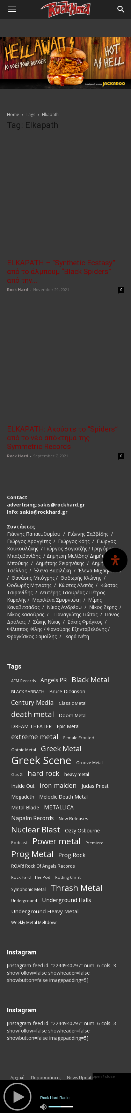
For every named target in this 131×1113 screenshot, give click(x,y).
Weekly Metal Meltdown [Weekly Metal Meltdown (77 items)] (34, 922)
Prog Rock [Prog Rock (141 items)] (72, 855)
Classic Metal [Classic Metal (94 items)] (73, 703)
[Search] (121, 9)
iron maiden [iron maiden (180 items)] (58, 785)
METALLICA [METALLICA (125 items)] (59, 807)
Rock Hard (17, 289)
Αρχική (17, 1078)
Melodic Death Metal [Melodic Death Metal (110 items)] (63, 796)
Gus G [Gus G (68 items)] (17, 774)
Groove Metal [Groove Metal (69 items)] (89, 762)
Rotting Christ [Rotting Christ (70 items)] (68, 877)
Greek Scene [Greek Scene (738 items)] (41, 760)
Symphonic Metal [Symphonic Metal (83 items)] (28, 889)
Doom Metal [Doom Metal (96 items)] (73, 715)
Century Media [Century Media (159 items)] (32, 702)
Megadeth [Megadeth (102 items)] (22, 796)
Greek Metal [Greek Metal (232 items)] (61, 748)
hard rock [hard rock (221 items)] (43, 773)
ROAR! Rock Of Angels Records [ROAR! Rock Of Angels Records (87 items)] (43, 866)
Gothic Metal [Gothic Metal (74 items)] (23, 749)
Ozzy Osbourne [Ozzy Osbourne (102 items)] (82, 830)
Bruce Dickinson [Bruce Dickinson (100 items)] (67, 691)
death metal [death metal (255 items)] (32, 714)
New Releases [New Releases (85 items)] (73, 819)
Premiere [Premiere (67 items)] (94, 842)
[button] (12, 9)
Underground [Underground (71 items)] (24, 900)
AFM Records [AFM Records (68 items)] (23, 680)
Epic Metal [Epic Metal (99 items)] (68, 726)
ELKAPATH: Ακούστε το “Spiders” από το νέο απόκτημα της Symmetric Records (62, 438)
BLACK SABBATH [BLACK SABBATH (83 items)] (27, 692)
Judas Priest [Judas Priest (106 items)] (95, 786)
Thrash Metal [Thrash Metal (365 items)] (76, 888)
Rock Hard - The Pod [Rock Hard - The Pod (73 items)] (30, 877)
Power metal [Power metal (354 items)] (56, 841)
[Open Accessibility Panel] (115, 560)
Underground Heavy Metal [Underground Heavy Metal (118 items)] (45, 911)
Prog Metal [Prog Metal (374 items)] (32, 853)
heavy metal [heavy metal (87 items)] (76, 774)
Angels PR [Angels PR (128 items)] (54, 680)
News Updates (81, 1078)
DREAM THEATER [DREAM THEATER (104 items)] (31, 726)
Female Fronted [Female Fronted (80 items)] (78, 738)
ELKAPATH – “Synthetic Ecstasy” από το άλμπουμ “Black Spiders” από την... (61, 271)
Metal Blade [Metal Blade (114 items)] (25, 807)
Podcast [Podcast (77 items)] (19, 842)
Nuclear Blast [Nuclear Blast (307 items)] (35, 829)
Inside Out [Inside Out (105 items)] (23, 786)
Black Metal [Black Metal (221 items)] (90, 679)
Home (13, 114)
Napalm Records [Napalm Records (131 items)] (32, 818)
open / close (104, 1076)
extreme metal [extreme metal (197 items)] (34, 737)
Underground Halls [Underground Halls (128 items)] (66, 900)
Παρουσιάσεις (45, 1078)
